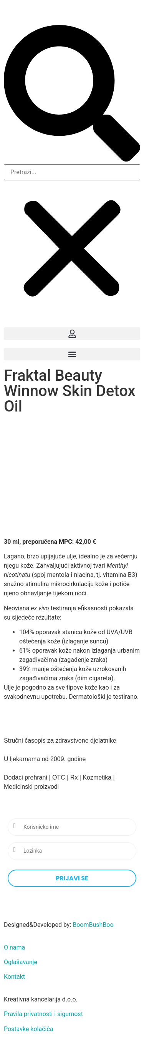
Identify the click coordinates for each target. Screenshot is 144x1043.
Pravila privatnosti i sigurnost (43, 1014)
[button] (72, 94)
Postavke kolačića (28, 1029)
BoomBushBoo (93, 924)
